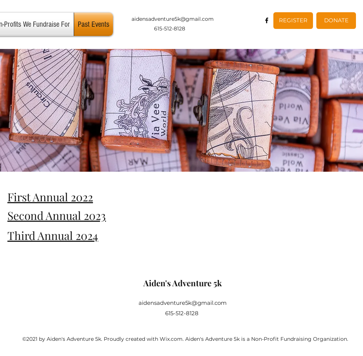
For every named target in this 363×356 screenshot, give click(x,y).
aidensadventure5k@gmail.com (172, 19)
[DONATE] (336, 20)
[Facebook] (266, 20)
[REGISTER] (293, 20)
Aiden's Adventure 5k (182, 283)
